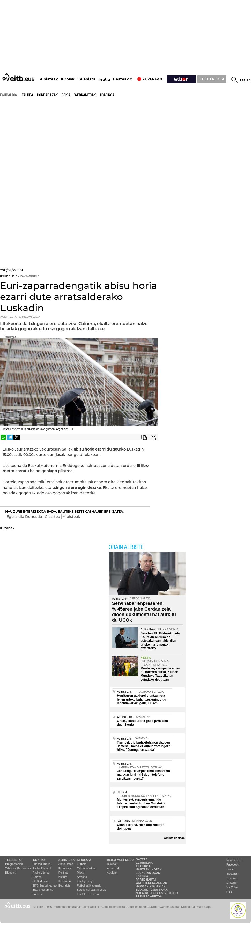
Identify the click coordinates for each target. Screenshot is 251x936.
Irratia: (38, 859)
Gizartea (52, 516)
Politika (63, 872)
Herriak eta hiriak (151, 886)
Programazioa (14, 864)
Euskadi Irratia (41, 864)
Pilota (80, 872)
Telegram (232, 878)
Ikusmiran (64, 881)
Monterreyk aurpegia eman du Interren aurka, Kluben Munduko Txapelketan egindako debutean (160, 674)
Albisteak (49, 79)
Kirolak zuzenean (88, 894)
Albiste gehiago (174, 837)
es (249, 80)
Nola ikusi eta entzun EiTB (157, 893)
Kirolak (68, 79)
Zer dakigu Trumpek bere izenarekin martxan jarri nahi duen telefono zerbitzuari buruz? (143, 774)
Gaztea (36, 876)
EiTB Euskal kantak (44, 885)
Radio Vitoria (40, 872)
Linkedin (231, 882)
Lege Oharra (91, 906)
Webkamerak (85, 95)
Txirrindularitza (86, 868)
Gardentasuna (169, 906)
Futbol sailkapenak (89, 885)
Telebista (86, 79)
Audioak (112, 872)
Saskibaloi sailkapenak (91, 889)
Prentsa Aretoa (149, 896)
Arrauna (82, 876)
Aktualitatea (65, 864)
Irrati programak (42, 889)
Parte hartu (146, 879)
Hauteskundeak (149, 869)
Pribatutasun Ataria (67, 906)
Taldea (27, 95)
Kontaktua (188, 906)
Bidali (153, 437)
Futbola (81, 864)
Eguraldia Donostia (24, 516)
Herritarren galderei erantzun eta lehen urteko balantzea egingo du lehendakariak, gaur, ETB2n (141, 699)
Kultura (63, 876)
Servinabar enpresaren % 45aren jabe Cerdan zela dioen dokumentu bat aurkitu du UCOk (144, 612)
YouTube (232, 887)
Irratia (104, 79)
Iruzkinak (7, 528)
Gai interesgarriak (151, 882)
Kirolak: (84, 859)
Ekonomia (64, 868)
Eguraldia (64, 885)
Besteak (121, 79)
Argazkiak (113, 868)
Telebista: (13, 859)
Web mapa (204, 906)
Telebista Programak (18, 868)
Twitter (230, 869)
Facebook (232, 864)
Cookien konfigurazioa (142, 906)
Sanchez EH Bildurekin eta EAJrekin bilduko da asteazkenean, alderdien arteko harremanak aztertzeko (160, 641)
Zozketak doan (148, 872)
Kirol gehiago (85, 881)
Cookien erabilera (113, 906)
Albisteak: (67, 859)
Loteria (142, 876)
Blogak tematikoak (152, 889)
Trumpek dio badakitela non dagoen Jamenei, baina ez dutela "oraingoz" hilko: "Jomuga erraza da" (143, 746)
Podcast (37, 894)
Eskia (66, 95)
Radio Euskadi (41, 868)
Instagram (232, 873)
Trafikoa (106, 95)
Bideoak (10, 872)
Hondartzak (47, 95)
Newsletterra (234, 860)
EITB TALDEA (212, 79)
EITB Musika (40, 881)
